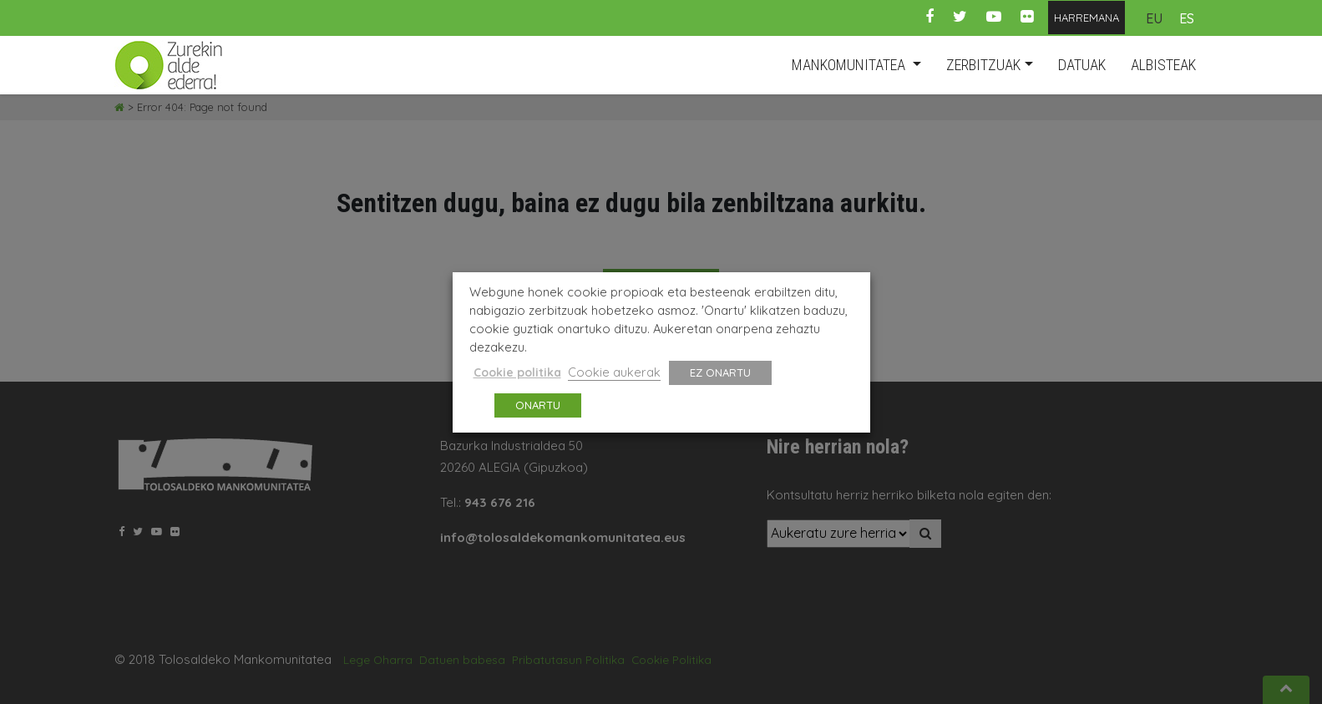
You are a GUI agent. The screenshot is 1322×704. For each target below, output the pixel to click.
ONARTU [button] (537, 405)
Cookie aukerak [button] (614, 372)
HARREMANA (1086, 17)
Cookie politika (517, 372)
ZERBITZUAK (983, 64)
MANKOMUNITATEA (850, 64)
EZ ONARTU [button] (720, 372)
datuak (1082, 64)
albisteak (1163, 64)
